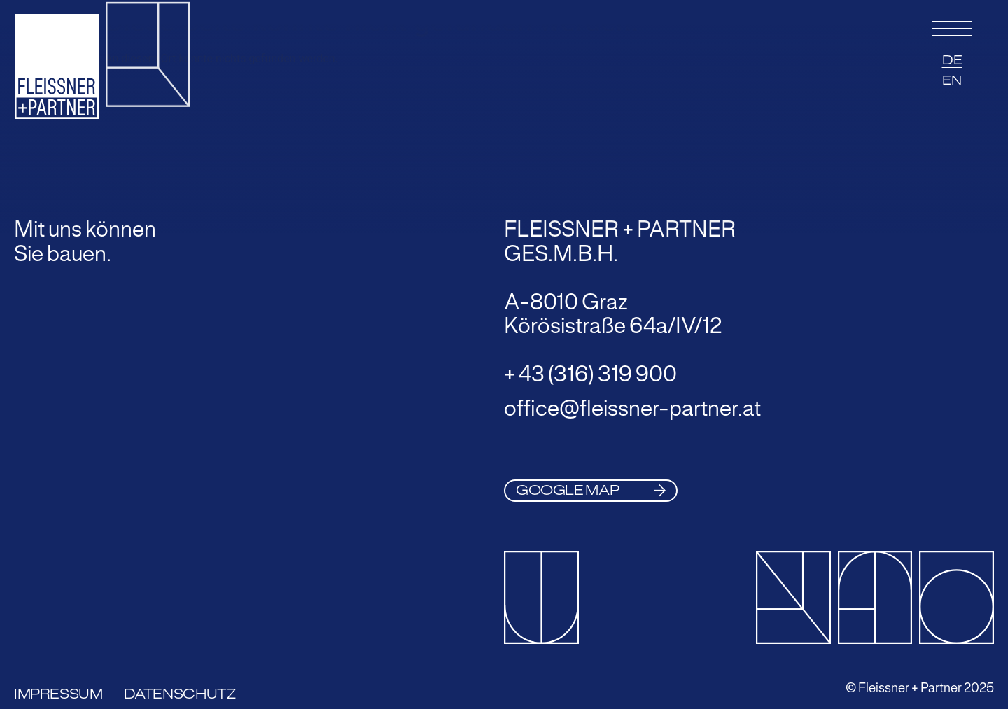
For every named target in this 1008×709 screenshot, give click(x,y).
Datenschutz (180, 694)
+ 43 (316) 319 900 (590, 374)
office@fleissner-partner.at (632, 408)
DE (952, 60)
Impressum (58, 694)
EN (952, 80)
